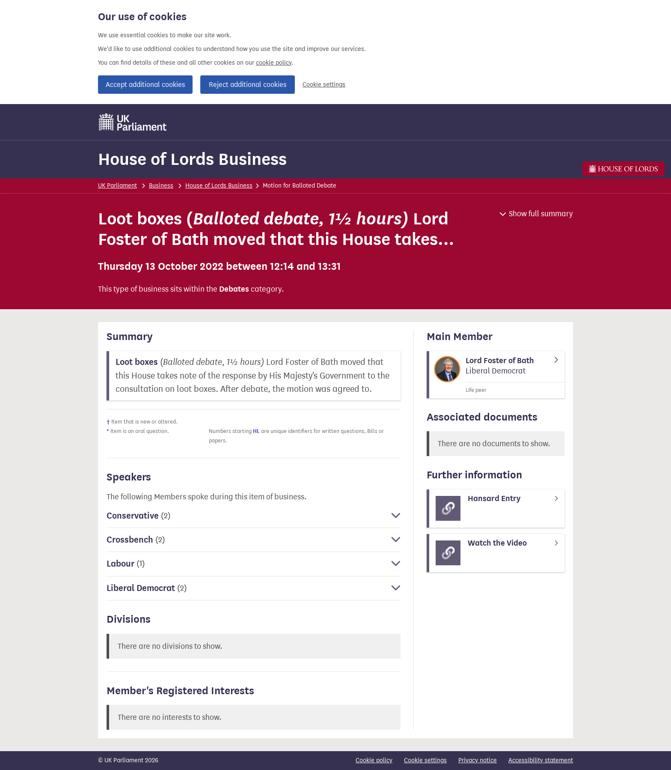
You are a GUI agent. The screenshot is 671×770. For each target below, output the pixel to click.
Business (161, 185)
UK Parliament (117, 185)
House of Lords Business (192, 159)
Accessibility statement (540, 760)
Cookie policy (374, 760)
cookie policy (273, 62)
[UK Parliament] (133, 122)
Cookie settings (324, 84)
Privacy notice (477, 760)
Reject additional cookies (247, 85)
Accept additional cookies (145, 85)
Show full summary (541, 213)
